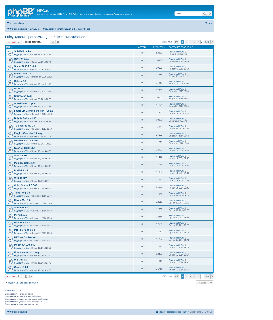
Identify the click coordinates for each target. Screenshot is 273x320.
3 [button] (190, 42)
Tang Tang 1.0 (22, 192)
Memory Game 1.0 (24, 163)
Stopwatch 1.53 (23, 96)
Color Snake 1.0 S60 (25, 185)
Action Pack (21, 207)
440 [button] (207, 42)
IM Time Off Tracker (25, 237)
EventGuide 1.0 (22, 73)
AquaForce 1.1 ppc (25, 103)
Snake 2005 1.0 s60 (25, 66)
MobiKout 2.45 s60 (24, 244)
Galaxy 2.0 (20, 81)
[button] (176, 42)
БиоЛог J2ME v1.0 (24, 148)
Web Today (20, 177)
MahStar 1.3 (21, 88)
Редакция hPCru (21, 54)
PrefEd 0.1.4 (21, 170)
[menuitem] (21, 23)
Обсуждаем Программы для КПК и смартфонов (45, 37)
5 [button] (198, 42)
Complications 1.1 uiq (26, 252)
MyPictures (20, 215)
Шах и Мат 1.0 (22, 200)
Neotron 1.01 (21, 58)
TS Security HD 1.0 (24, 125)
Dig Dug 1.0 (20, 259)
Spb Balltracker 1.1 (25, 51)
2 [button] (186, 42)
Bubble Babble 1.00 (25, 118)
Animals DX (20, 155)
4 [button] (194, 42)
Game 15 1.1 (21, 267)
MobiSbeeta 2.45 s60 (26, 140)
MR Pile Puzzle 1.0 (24, 230)
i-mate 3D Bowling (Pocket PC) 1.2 (33, 110)
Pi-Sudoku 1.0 (22, 222)
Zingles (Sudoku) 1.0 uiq (28, 133)
